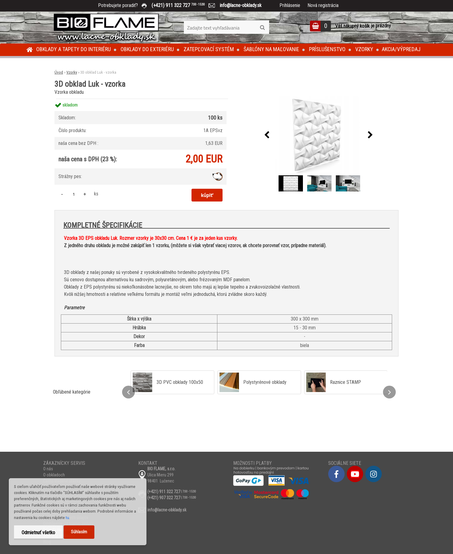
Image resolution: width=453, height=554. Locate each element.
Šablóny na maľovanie (271, 49)
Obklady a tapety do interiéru (73, 49)
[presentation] (266, 135)
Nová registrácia (323, 5)
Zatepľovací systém (209, 49)
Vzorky (364, 49)
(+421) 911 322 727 (182, 5)
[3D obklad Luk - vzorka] (318, 135)
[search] (262, 27)
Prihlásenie (289, 5)
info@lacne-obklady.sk (238, 5)
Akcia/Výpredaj (401, 49)
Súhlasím (79, 532)
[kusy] (73, 194)
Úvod (58, 72)
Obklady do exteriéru (147, 49)
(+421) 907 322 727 (163, 497)
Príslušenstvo (327, 49)
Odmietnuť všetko (38, 532)
